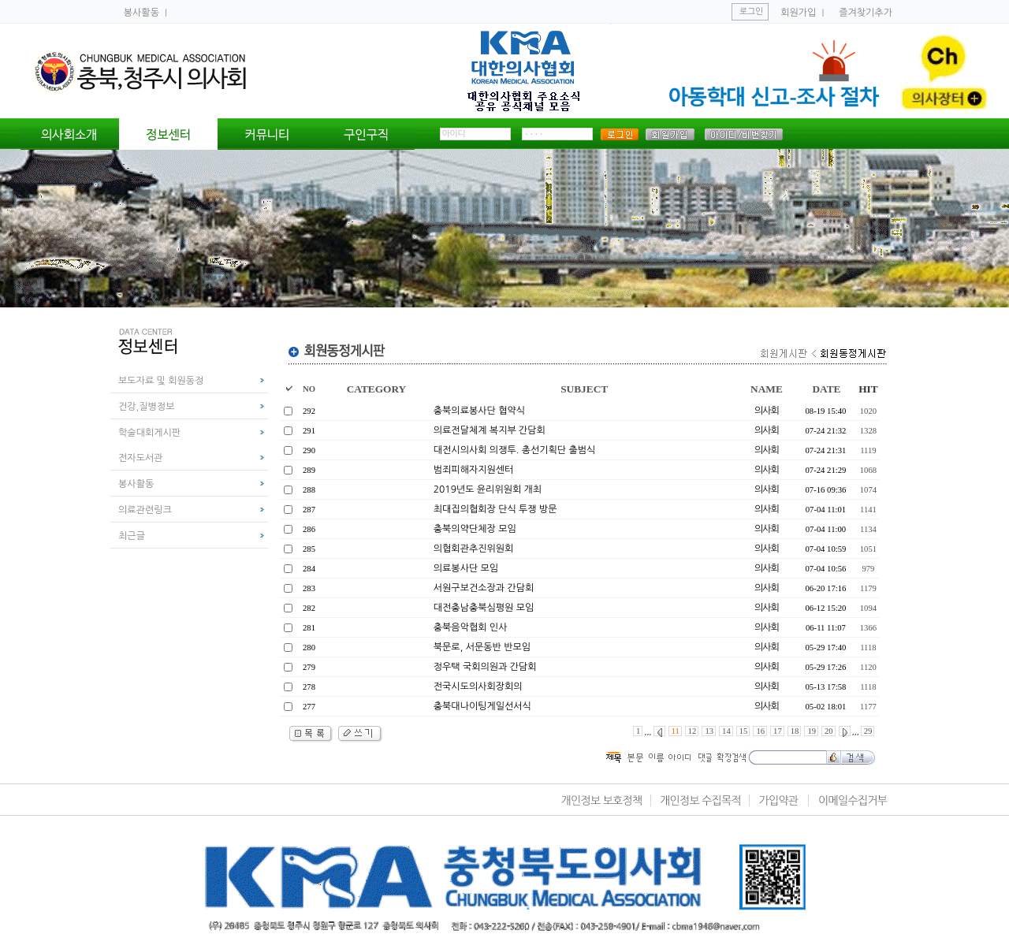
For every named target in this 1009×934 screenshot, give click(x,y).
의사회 (766, 410)
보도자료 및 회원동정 (160, 380)
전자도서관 (140, 458)
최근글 (131, 536)
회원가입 (798, 12)
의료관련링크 (145, 510)
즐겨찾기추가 (865, 12)
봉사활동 (143, 12)
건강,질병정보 (146, 406)
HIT (867, 389)
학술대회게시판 (149, 432)
